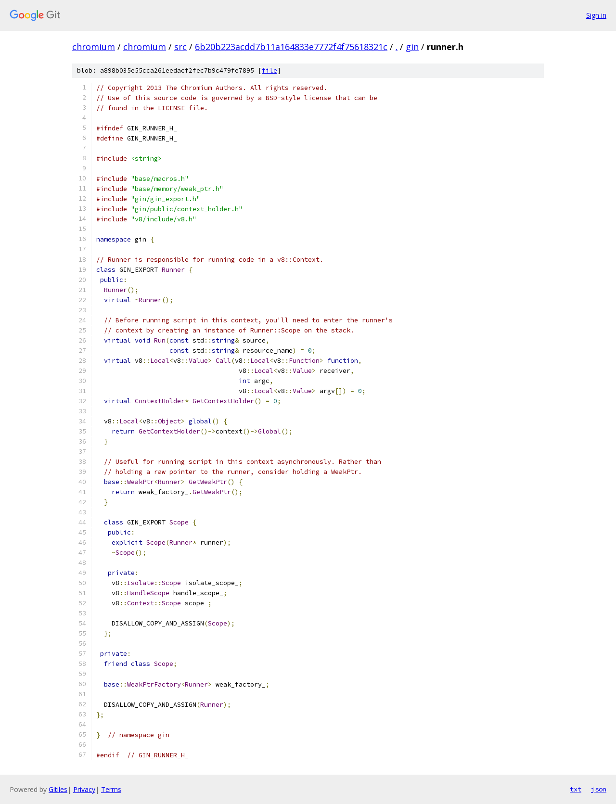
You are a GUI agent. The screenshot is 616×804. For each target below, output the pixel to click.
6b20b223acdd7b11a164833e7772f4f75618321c (291, 46)
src (180, 46)
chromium (93, 46)
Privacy (84, 789)
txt (575, 789)
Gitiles (58, 789)
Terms (111, 789)
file (269, 70)
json (598, 789)
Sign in (596, 15)
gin (412, 46)
